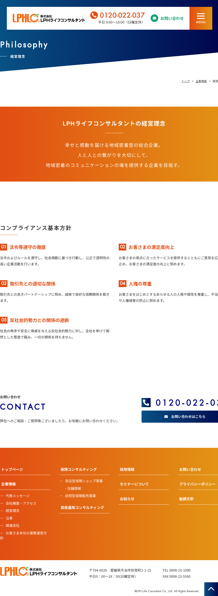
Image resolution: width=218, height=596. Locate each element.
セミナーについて (134, 484)
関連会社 (12, 525)
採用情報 (127, 469)
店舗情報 (74, 488)
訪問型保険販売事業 (80, 495)
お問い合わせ (172, 18)
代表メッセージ (18, 495)
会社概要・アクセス (21, 503)
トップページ (12, 469)
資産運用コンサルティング (82, 507)
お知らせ (127, 498)
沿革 (9, 518)
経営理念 (12, 510)
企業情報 (8, 484)
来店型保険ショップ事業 (84, 480)
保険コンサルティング (78, 469)
